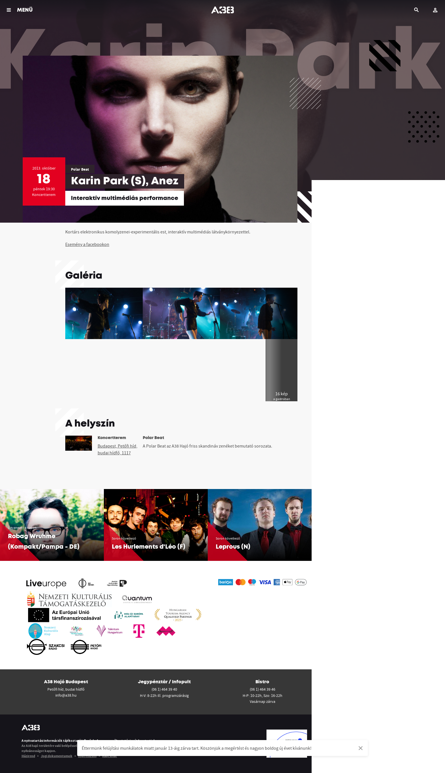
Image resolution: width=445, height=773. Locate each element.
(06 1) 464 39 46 (262, 689)
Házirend (28, 756)
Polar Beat (80, 169)
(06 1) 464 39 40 (164, 689)
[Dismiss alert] (360, 748)
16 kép (281, 396)
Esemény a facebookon (87, 244)
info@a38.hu (66, 695)
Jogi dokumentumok (56, 756)
